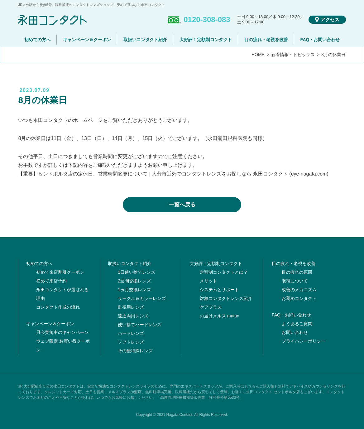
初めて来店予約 (51, 280)
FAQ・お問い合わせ (320, 39)
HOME (258, 54)
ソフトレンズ (131, 342)
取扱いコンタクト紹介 (145, 39)
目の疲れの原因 (297, 272)
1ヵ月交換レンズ (134, 289)
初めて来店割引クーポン (60, 272)
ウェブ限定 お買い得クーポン (63, 345)
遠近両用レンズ (133, 315)
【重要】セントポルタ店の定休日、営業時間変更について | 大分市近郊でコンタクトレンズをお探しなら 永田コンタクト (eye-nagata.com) (173, 173)
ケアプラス (211, 307)
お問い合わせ (295, 332)
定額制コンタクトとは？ (224, 272)
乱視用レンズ (131, 307)
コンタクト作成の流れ (58, 307)
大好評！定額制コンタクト (206, 39)
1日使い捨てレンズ (136, 272)
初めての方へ (37, 39)
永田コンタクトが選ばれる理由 (62, 294)
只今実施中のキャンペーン (62, 332)
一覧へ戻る (182, 205)
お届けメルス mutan (219, 315)
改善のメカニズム (299, 289)
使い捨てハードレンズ (139, 324)
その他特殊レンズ (135, 350)
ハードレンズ (131, 333)
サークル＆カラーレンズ (142, 298)
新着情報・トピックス (293, 54)
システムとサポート (219, 289)
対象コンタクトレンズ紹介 (226, 298)
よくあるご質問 (297, 323)
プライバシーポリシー (303, 341)
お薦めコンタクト (299, 298)
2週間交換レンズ (134, 280)
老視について (295, 280)
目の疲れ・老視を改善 (266, 39)
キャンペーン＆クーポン (87, 39)
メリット (208, 280)
